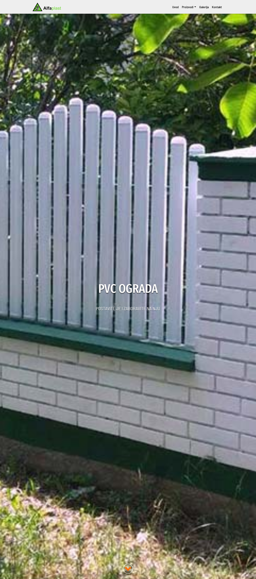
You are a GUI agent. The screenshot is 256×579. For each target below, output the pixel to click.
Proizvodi (187, 7)
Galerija (204, 7)
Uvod (175, 7)
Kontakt (217, 7)
